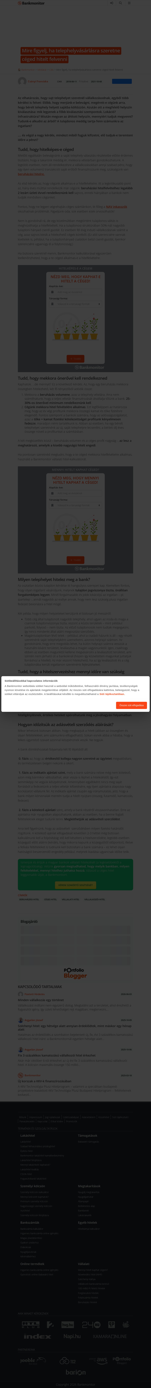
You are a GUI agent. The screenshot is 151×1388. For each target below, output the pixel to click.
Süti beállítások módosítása (95, 705)
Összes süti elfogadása (131, 705)
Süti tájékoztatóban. (112, 694)
